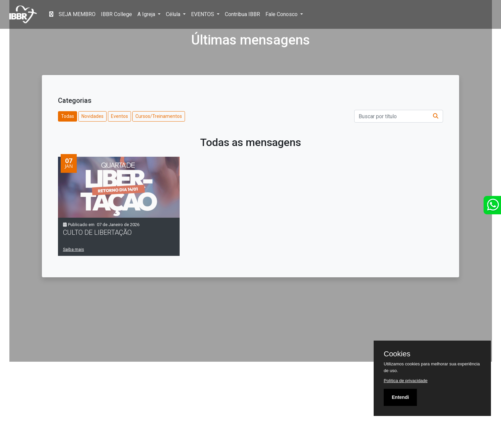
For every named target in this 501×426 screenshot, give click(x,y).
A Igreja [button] (146, 14)
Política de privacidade (406, 380)
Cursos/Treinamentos (158, 116)
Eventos (119, 116)
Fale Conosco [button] (282, 14)
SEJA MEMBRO (77, 14)
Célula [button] (174, 14)
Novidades (92, 116)
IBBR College (116, 14)
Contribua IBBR (242, 14)
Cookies (397, 354)
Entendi (400, 397)
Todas (67, 116)
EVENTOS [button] (203, 14)
